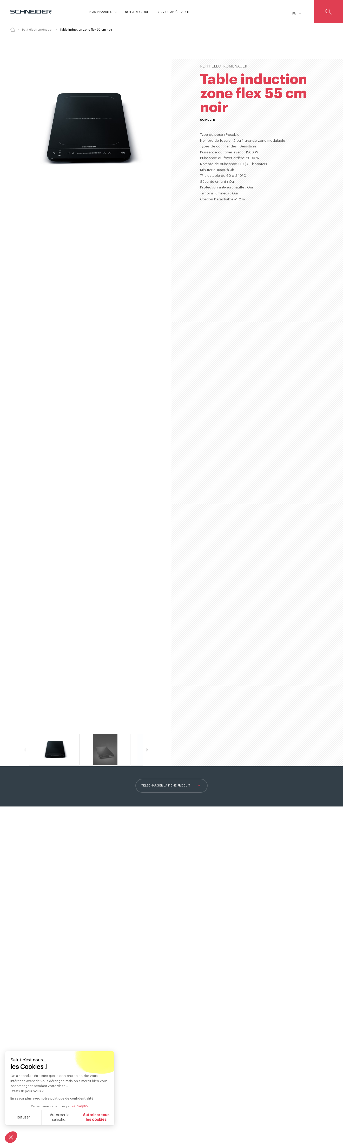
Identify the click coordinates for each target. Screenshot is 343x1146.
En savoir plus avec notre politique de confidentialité (52, 1098)
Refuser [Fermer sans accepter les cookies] (23, 1117)
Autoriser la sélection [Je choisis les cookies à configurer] (59, 1117)
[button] (11, 1137)
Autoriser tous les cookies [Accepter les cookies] (96, 1117)
